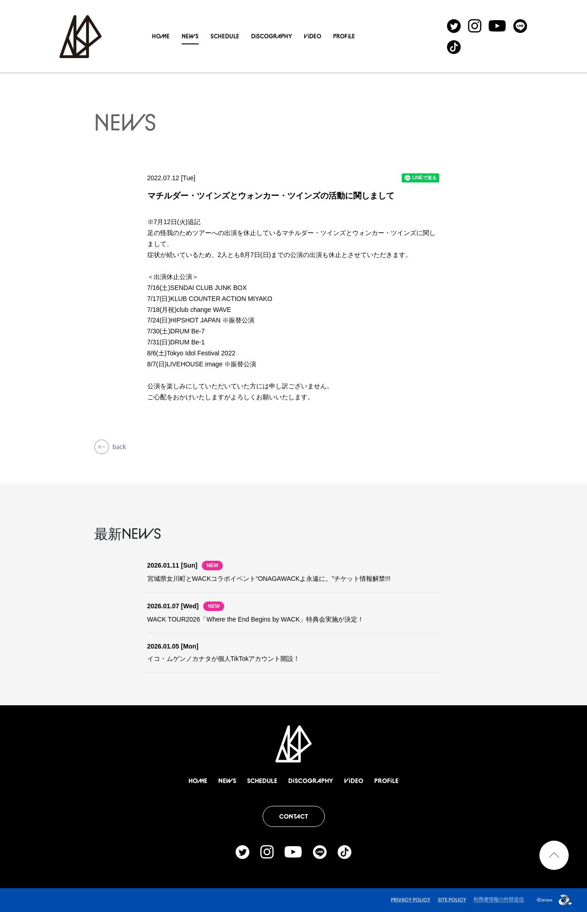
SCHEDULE (236, 36)
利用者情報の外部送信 (499, 899)
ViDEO (324, 36)
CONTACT (293, 816)
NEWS (201, 36)
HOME (172, 36)
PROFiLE (355, 36)
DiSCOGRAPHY (283, 36)
